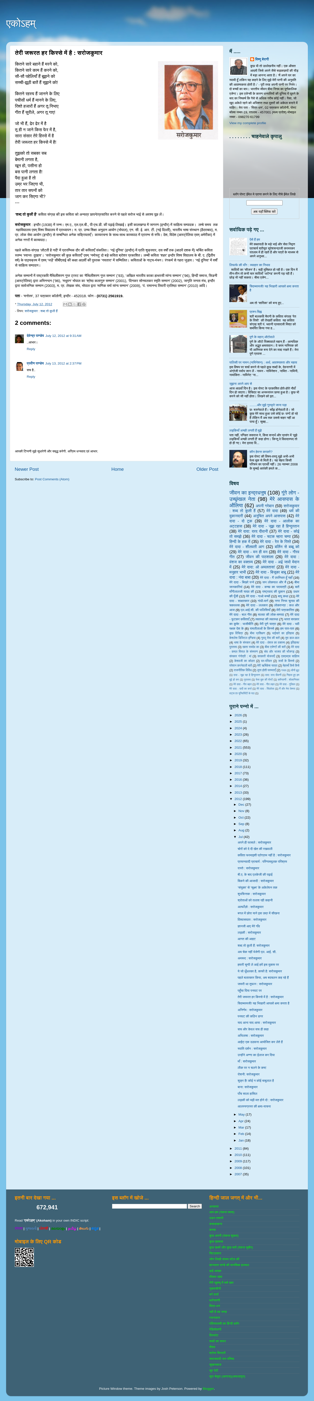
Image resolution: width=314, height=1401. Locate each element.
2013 (239, 792)
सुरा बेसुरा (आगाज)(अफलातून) (227, 1376)
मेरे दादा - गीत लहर (266, 684)
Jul (241, 837)
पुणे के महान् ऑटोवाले (262, 337)
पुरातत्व (247, 679)
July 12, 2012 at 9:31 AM (63, 336)
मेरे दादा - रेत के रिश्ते (275, 541)
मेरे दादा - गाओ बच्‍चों (258, 596)
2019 (239, 760)
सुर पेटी (213, 1370)
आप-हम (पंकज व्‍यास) (221, 1212)
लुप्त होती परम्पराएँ (266, 670)
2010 (239, 1155)
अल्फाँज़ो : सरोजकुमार (251, 907)
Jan (241, 1140)
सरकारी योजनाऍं (266, 656)
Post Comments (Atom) (52, 479)
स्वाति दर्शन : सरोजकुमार (252, 1048)
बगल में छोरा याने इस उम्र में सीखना (259, 913)
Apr (241, 1121)
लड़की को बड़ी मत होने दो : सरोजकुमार (261, 1100)
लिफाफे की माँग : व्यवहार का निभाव (249, 265)
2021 (239, 747)
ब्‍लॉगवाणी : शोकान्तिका (288, 679)
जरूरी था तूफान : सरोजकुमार (255, 984)
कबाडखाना (215, 1224)
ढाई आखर (215, 1271)
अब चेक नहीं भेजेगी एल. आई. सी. (257, 952)
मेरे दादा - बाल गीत (240, 614)
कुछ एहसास (216, 1241)
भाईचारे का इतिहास (283, 633)
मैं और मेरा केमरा (287, 688)
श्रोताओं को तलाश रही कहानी (255, 900)
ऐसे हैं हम (254, 239)
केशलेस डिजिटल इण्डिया (242, 638)
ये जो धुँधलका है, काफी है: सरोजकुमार (260, 971)
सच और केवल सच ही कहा (253, 1029)
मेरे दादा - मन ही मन (253, 552)
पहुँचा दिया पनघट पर (250, 990)
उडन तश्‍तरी (216, 1218)
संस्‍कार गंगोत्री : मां (240, 656)
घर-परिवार (266, 661)
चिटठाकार (215, 1253)
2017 (239, 773)
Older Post (207, 469)
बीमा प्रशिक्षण (257, 633)
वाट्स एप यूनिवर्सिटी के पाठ (241, 693)
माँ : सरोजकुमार (247, 1061)
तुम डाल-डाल (292, 638)
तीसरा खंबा (215, 1277)
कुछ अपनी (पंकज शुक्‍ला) (223, 1235)
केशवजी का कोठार (244, 661)
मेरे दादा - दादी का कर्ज (240, 688)
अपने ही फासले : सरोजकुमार (254, 842)
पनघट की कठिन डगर (250, 1016)
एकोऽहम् (21, 23)
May (242, 1114)
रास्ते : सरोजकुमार (248, 868)
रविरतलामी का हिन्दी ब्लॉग (224, 1323)
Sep (241, 824)
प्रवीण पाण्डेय (35, 363)
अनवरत (213, 1206)
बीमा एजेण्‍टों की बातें (275, 647)
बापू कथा (283, 596)
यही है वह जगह (218, 1312)
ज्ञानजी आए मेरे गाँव (249, 926)
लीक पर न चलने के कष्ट (252, 1068)
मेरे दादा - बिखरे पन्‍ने (241, 582)
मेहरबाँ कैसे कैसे (291, 665)
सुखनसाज (215, 1364)
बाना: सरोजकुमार (248, 1087)
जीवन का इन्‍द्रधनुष (247, 493)
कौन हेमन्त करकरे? (260, 452)
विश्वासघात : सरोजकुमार (252, 919)
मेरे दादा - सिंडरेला (265, 688)
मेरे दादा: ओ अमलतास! (258, 567)
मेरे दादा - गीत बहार (242, 684)
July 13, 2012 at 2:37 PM (63, 363)
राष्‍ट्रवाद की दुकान (273, 591)
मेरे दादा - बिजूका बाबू (271, 572)
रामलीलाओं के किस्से (262, 628)
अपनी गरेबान (265, 506)
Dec (241, 804)
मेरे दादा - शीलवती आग (246, 546)
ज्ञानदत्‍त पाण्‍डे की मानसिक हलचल (229, 1265)
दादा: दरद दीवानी (273, 674)
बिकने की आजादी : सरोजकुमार (256, 881)
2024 (239, 728)
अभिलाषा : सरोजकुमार (251, 1035)
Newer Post (27, 469)
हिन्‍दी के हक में (239, 541)
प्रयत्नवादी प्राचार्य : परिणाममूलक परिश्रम (262, 861)
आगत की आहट (247, 939)
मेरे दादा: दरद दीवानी (253, 531)
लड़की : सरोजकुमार (249, 932)
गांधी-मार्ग (263, 601)
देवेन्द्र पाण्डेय (35, 336)
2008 (239, 1168)
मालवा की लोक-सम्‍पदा (271, 614)
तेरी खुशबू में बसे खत (221, 1282)
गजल (283, 670)
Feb (241, 1134)
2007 (239, 1174)
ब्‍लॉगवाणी (214, 1300)
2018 (239, 767)
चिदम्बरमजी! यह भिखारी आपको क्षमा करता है (263, 1003)
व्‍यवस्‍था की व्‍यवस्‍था (266, 619)
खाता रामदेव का (251, 647)
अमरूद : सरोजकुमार (250, 958)
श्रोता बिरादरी (217, 1353)
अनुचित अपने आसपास (269, 516)
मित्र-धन (214, 1306)
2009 (239, 1161)
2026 (239, 715)
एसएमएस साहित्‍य (290, 656)
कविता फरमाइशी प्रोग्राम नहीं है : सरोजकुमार (264, 855)
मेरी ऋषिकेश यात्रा (267, 665)
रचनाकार (214, 1317)
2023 (239, 734)
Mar (241, 1127)
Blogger (208, 1388)
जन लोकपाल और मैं (274, 582)
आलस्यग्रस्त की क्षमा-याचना (254, 1106)
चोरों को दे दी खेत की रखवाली (255, 849)
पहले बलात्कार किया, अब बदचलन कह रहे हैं (263, 977)
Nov (241, 811)
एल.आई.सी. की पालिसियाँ (255, 610)
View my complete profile (247, 123)
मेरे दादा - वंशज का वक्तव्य (270, 642)
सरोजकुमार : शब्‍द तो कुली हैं (41, 311)
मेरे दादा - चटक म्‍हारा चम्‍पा (271, 536)
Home (117, 469)
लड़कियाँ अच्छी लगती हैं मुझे (245, 430)
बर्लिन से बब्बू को (287, 546)
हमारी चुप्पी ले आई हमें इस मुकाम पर (258, 964)
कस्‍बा (212, 1230)
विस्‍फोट (213, 1335)
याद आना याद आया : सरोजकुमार (257, 1022)
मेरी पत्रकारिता (285, 610)
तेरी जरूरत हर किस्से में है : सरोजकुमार (261, 997)
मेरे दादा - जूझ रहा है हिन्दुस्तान (276, 526)
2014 (239, 786)
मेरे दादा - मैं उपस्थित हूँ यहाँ (276, 577)
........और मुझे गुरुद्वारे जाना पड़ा (268, 405)
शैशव (212, 1347)
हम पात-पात (287, 628)
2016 (239, 779)
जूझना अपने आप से (240, 384)
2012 (239, 799)
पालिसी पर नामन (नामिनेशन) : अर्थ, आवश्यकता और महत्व (263, 362)
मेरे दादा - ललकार (257, 605)
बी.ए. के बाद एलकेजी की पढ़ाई (255, 874)
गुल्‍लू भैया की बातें (270, 638)
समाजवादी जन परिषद (221, 1359)
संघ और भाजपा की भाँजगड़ (279, 651)
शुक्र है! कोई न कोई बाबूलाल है (256, 1081)
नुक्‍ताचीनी (215, 1288)
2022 (239, 741)
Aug (241, 830)
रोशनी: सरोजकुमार (249, 1074)
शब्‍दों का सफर (217, 1341)
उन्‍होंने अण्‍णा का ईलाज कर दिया (256, 1055)
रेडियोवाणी (215, 1329)
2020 (239, 754)
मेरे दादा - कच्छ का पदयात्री (269, 587)
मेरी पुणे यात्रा (268, 624)
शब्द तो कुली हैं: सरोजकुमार (254, 945)
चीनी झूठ (295, 670)
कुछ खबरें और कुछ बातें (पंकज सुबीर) (231, 1247)
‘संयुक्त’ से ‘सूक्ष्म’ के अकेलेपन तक (257, 887)
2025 (239, 721)
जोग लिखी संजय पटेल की (224, 1259)
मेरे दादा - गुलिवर (287, 684)
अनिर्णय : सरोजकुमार (250, 1010)
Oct (241, 817)
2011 (239, 1148)
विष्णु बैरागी (262, 59)
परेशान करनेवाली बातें (240, 665)
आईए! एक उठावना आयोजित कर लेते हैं (260, 1042)
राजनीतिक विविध (243, 670)
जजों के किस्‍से (286, 661)
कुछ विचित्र (236, 633)
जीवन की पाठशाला (260, 556)
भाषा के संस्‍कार (242, 642)
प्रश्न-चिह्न (255, 312)
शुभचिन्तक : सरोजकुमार (252, 894)
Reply (31, 349)
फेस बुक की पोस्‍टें (264, 679)
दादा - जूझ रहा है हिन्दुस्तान (247, 674)
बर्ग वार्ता (214, 1294)
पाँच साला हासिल (247, 1093)
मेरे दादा (272, 510)
